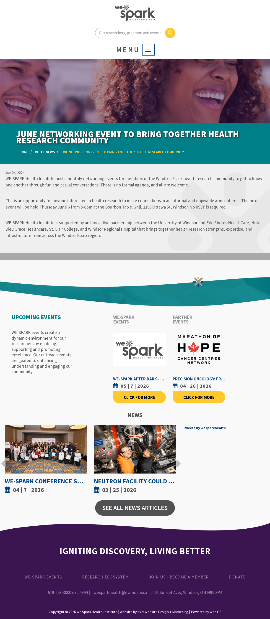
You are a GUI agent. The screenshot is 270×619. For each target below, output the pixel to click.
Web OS (215, 611)
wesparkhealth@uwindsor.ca (120, 592)
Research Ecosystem (105, 577)
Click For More (139, 397)
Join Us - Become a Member (179, 577)
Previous (3, 460)
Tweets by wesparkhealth (204, 427)
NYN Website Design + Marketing (162, 611)
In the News (45, 152)
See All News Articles (135, 508)
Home (24, 152)
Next (177, 460)
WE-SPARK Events (43, 577)
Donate (237, 577)
